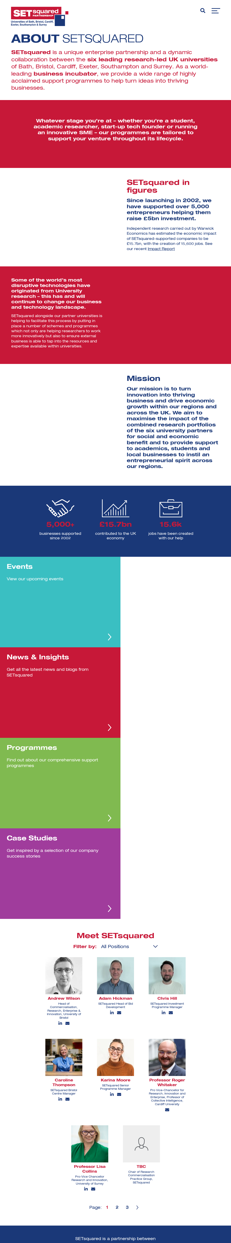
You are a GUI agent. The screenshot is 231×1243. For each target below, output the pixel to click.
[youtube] (118, 1197)
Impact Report (161, 249)
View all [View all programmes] (158, 1186)
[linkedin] (106, 1183)
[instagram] (121, 1183)
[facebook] (105, 1198)
